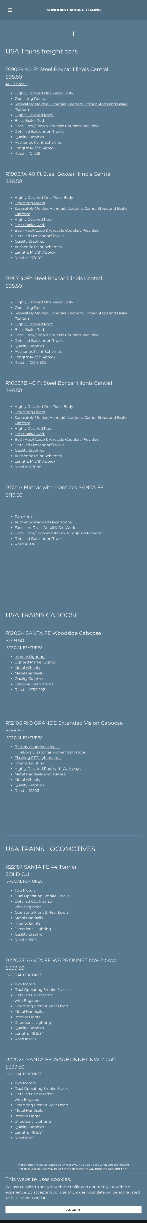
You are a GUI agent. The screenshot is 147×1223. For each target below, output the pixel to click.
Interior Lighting (30, 657)
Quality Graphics (29, 785)
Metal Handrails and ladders (40, 774)
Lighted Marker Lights (35, 662)
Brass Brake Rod (30, 225)
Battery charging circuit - (37, 747)
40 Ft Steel (16, 84)
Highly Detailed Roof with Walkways (48, 769)
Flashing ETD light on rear (38, 758)
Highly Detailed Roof (34, 115)
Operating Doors (30, 98)
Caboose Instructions (34, 684)
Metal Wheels (27, 668)
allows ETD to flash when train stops (50, 752)
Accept (73, 1216)
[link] (73, 10)
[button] (14, 10)
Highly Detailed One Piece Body (44, 93)
